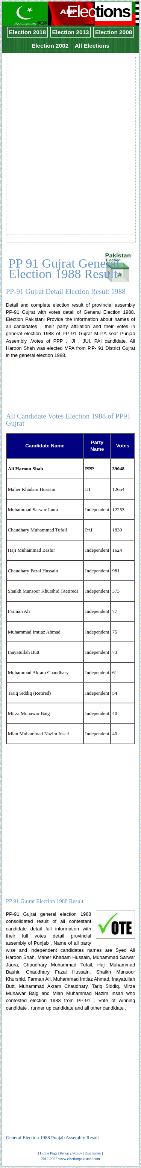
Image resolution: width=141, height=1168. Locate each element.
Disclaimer (93, 1153)
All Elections (92, 45)
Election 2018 (27, 32)
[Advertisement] (70, 128)
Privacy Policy (71, 1153)
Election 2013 (70, 32)
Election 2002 (50, 45)
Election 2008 (113, 32)
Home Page (48, 1153)
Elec (99, 11)
